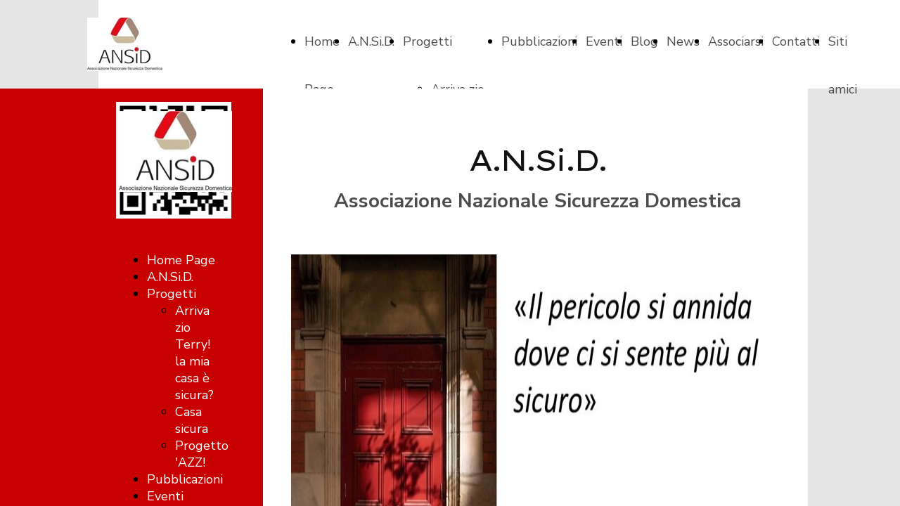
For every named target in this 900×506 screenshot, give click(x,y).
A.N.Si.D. (371, 41)
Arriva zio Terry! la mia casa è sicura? (194, 352)
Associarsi (736, 41)
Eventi (604, 41)
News (683, 41)
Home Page (181, 260)
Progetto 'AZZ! (202, 454)
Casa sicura (191, 420)
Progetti (427, 41)
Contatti (796, 41)
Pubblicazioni (539, 41)
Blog (644, 41)
